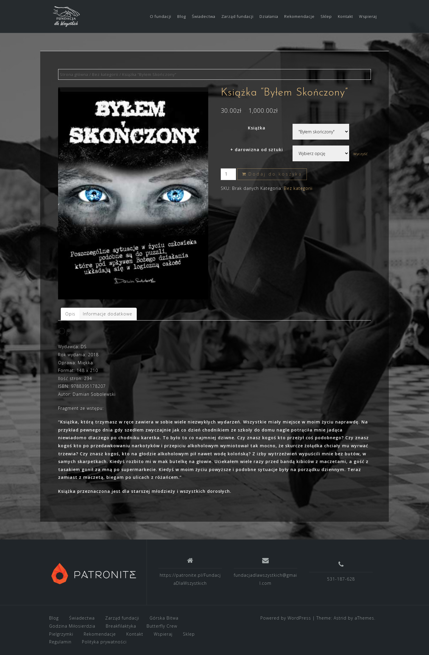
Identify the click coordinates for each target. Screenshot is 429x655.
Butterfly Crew (162, 626)
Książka (256, 128)
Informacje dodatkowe (107, 314)
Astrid (340, 618)
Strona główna (74, 74)
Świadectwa (203, 16)
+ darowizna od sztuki (256, 149)
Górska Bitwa (164, 618)
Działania (268, 16)
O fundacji (160, 16)
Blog (181, 16)
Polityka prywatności (104, 642)
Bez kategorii (105, 74)
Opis (70, 314)
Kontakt (345, 16)
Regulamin (60, 642)
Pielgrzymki (61, 634)
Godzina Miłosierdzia (72, 626)
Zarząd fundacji (237, 16)
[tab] (70, 314)
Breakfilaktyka (121, 626)
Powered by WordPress (285, 618)
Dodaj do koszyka (275, 174)
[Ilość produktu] (228, 174)
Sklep (326, 16)
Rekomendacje (299, 16)
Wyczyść (360, 153)
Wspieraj (368, 16)
